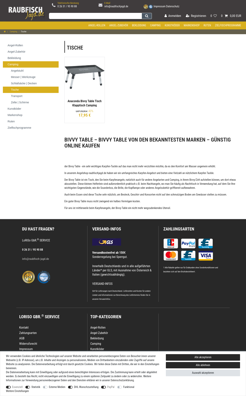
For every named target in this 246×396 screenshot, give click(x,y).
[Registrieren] (196, 16)
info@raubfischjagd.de (116, 6)
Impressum (159, 6)
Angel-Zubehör (118, 25)
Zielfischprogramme (228, 25)
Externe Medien (57, 387)
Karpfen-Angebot (147, 173)
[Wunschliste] (213, 16)
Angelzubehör (162, 187)
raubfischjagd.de (97, 173)
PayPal (111, 387)
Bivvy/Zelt (194, 179)
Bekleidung (139, 25)
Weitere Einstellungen (17, 391)
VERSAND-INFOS (106, 229)
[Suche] (147, 16)
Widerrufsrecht (28, 343)
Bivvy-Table (121, 208)
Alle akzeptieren (202, 357)
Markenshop (192, 25)
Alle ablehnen (203, 365)
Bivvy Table (74, 166)
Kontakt (24, 327)
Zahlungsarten (178, 229)
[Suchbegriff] (95, 16)
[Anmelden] (172, 16)
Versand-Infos (104, 299)
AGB (21, 338)
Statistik (35, 387)
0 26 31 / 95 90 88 (67, 6)
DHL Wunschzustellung (86, 387)
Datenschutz (172, 6)
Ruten (207, 25)
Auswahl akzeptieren (203, 372)
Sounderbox (106, 187)
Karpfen (106, 166)
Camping (155, 25)
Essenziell (17, 387)
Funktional (128, 387)
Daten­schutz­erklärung (122, 380)
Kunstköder (172, 25)
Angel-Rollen (96, 25)
